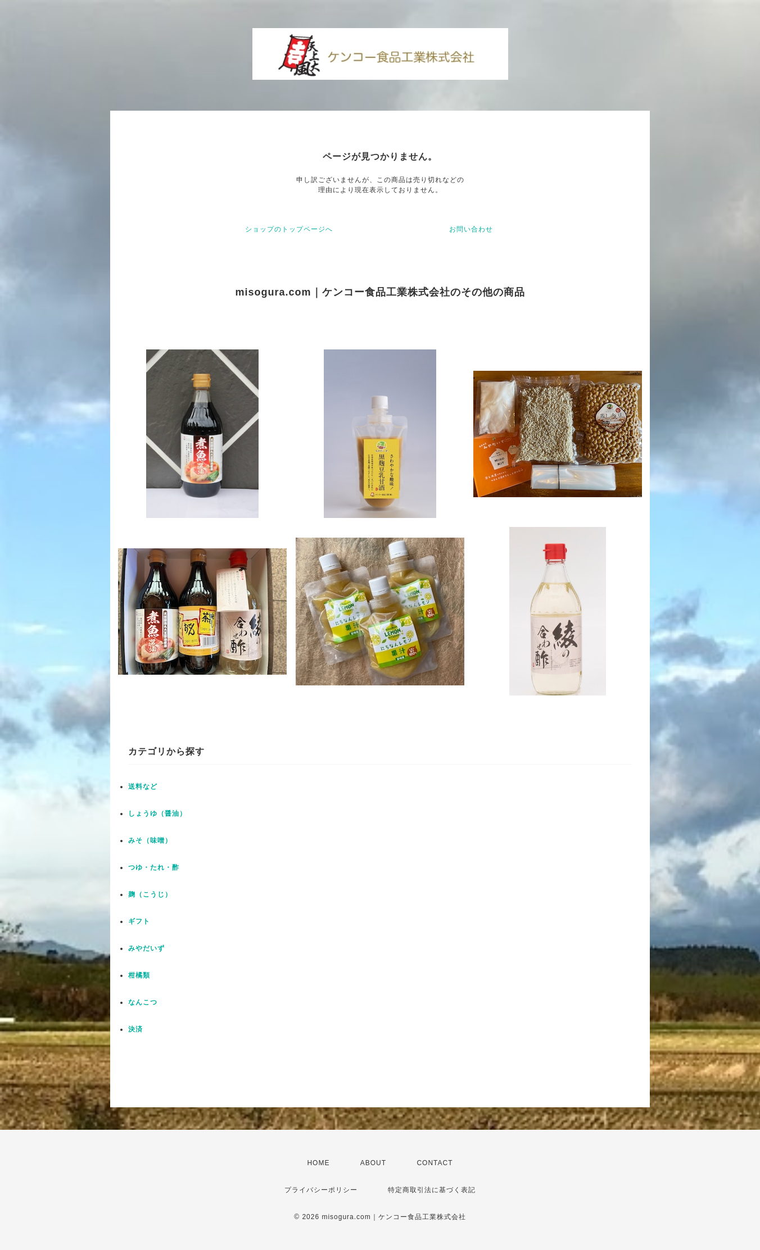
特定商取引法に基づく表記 (432, 1190)
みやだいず (146, 948)
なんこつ (142, 1002)
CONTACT (435, 1163)
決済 (135, 1029)
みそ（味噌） (150, 840)
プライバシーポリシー (321, 1190)
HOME (318, 1163)
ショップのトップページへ (289, 229)
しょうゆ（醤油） (157, 813)
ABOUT (373, 1163)
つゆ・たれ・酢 (153, 867)
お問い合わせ (471, 229)
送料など (142, 786)
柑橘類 (139, 975)
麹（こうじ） (150, 894)
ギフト (139, 921)
